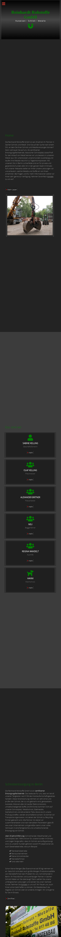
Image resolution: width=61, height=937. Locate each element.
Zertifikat (10, 898)
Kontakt (50, 176)
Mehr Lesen (12, 189)
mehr (31, 452)
